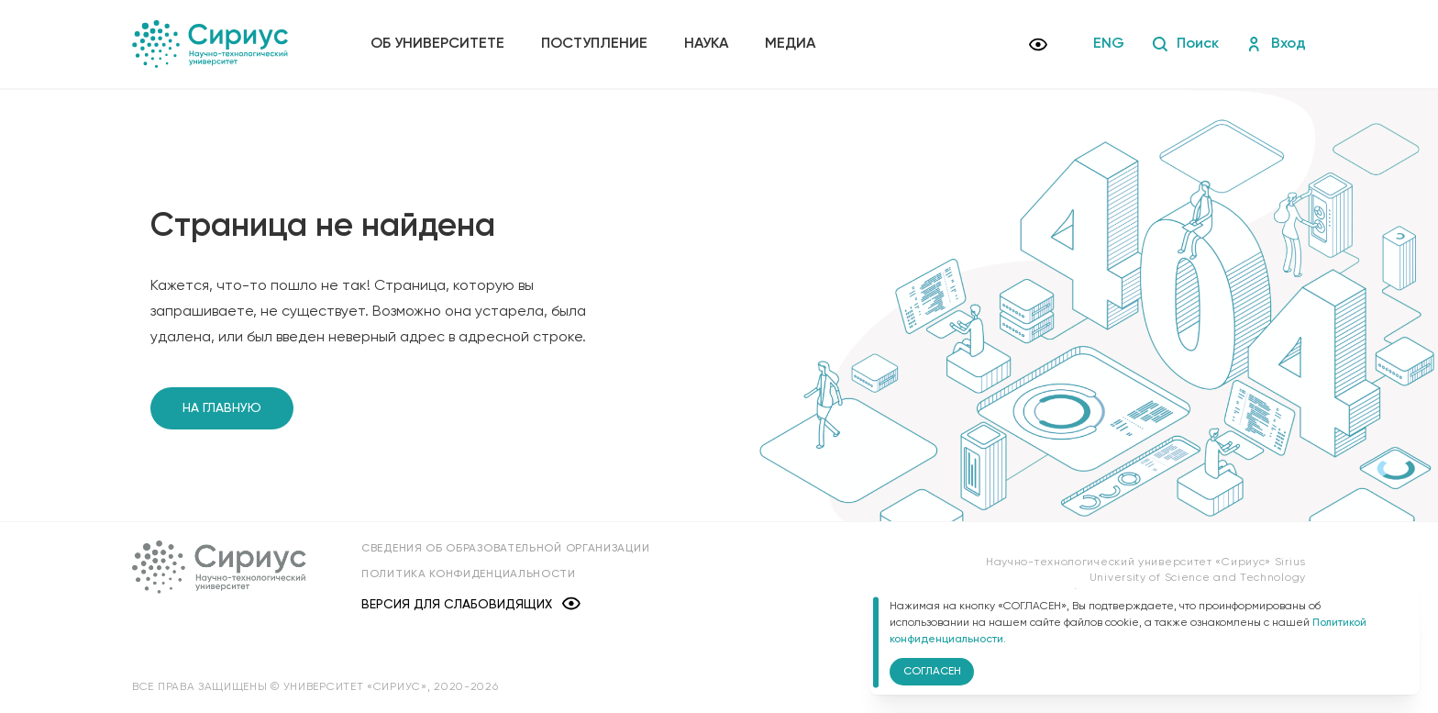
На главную (222, 408)
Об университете (437, 44)
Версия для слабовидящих (471, 605)
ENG (1108, 44)
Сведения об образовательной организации (505, 548)
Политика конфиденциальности (468, 574)
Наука (706, 44)
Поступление (594, 44)
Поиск (1185, 44)
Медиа (790, 44)
